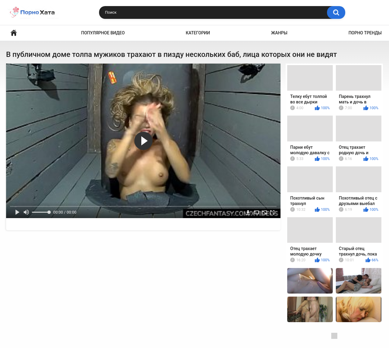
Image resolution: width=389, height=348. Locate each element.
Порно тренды (365, 32)
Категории (198, 32)
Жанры (279, 32)
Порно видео (13, 33)
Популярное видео (103, 32)
